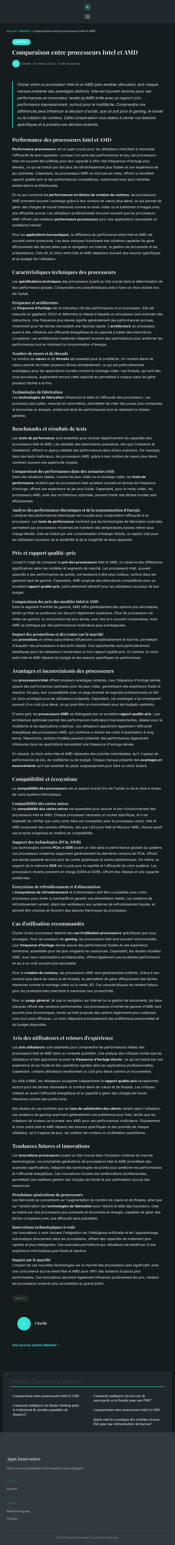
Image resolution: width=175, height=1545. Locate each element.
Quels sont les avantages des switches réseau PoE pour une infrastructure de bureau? (126, 1421)
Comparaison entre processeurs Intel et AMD (46, 1396)
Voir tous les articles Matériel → (36, 1345)
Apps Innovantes (24, 1459)
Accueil (12, 31)
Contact (12, 1518)
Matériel (24, 31)
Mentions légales (18, 1511)
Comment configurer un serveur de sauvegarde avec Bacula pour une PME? (122, 1398)
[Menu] (87, 16)
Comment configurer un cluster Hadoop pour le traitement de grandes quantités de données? (46, 1409)
